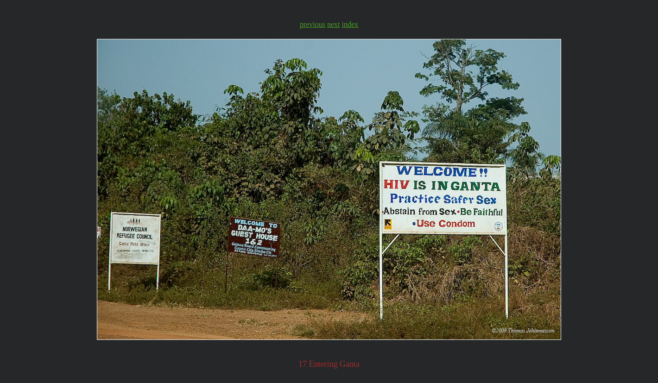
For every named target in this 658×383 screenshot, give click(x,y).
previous (312, 24)
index (350, 24)
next (333, 24)
